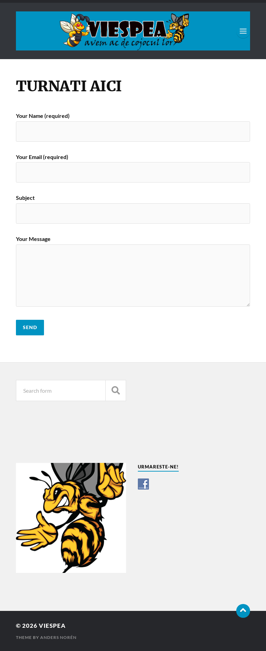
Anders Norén (58, 637)
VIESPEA (52, 625)
